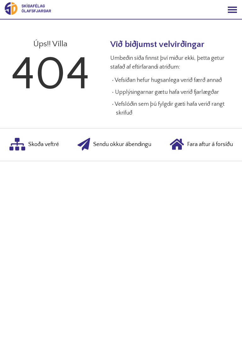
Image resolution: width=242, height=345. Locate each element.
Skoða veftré (34, 144)
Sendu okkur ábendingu (114, 144)
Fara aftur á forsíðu (201, 144)
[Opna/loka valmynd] (232, 9)
